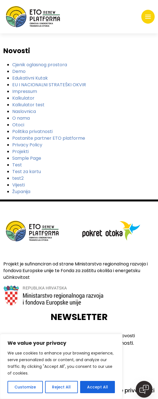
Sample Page (26, 158)
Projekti (20, 151)
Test (17, 165)
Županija (21, 191)
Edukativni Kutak (30, 78)
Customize (25, 387)
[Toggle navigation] (148, 17)
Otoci (18, 125)
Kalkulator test (28, 105)
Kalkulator (23, 98)
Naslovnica (24, 111)
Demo (19, 71)
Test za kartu (26, 171)
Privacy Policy (27, 145)
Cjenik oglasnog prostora (39, 64)
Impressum (24, 91)
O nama (21, 118)
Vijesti (18, 185)
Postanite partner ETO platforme (48, 138)
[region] (61, 366)
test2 (18, 178)
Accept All (97, 387)
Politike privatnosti (129, 390)
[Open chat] (144, 389)
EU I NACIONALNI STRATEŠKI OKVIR (49, 85)
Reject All (61, 387)
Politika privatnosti (32, 131)
